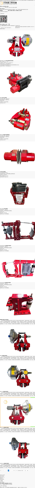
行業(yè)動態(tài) (5, 11)
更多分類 (26, 9)
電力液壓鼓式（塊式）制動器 (15, 9)
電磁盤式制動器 (22, 9)
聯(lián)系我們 (2, 482)
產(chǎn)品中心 (9, 27)
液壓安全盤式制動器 (8, 9)
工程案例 (1, 480)
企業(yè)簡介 (7, 7)
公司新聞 (1, 11)
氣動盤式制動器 (2, 9)
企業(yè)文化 (11, 7)
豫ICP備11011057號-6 (24, 487)
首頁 (5, 27)
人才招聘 (1, 481)
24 (14, 470)
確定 (27, 470)
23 (13, 470)
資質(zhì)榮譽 (15, 7)
